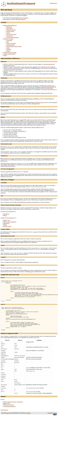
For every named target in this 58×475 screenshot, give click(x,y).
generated (30, 271)
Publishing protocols (11, 29)
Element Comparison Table (9, 342)
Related (5, 55)
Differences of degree (8, 38)
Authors (8, 48)
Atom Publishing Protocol (37, 102)
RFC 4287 (14, 85)
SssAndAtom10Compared (9, 415)
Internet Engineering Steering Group (45, 87)
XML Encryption (18, 241)
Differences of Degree (7, 179)
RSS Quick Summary (8, 413)
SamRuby (28, 422)
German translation (20, 19)
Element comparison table (9, 54)
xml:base (23, 202)
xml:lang (3, 233)
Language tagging (10, 45)
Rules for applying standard (7, 241)
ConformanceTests (9, 69)
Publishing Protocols (6, 96)
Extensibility (9, 40)
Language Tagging (5, 229)
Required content (10, 31)
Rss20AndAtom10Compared (21, 3)
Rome (5, 215)
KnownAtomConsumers (9, 65)
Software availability (11, 43)
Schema (8, 51)
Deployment (9, 26)
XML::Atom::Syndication (9, 221)
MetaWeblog (29, 98)
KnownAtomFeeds (48, 64)
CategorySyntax (4, 419)
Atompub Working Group (48, 85)
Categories (8, 49)
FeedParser (6, 214)
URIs (7, 42)
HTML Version (22, 85)
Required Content (5, 106)
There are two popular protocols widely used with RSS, (13, 98)
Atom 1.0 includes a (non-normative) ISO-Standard (12, 270)
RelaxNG (27, 270)
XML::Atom (6, 220)
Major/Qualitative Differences (10, 58)
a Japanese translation (22, 17)
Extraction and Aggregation (7, 169)
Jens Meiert (6, 19)
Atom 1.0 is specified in (6, 85)
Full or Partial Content (6, 144)
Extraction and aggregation (12, 37)
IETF (7, 87)
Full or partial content (11, 34)
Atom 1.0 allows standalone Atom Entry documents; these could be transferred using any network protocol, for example (28, 174)
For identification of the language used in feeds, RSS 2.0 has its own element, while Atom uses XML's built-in (29, 232)
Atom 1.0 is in (4, 189)
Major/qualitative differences (10, 25)
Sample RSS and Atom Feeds (10, 274)
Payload (8, 32)
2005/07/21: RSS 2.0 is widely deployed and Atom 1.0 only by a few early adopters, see (23, 64)
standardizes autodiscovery (10, 163)
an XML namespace (12, 189)
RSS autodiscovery (5, 158)
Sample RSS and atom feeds (9, 52)
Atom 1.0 (11, 14)
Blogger (37, 98)
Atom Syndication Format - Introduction (13, 410)
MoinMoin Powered (52, 422)
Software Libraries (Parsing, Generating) (11, 205)
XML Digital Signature (30, 241)
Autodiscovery (9, 35)
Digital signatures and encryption (14, 46)
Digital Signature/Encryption (8, 236)
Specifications (9, 28)
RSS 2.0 (4, 14)
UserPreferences (53, 3)
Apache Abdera (7, 226)
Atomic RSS (6, 412)
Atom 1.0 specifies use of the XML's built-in (11, 202)
